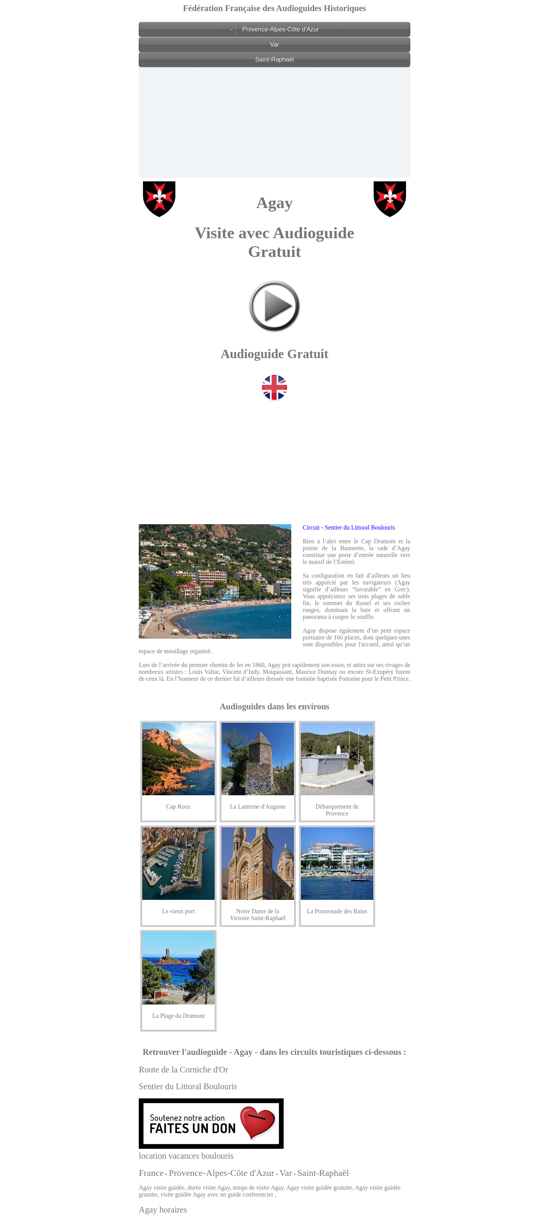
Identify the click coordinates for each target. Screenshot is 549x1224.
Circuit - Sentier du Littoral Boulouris (349, 527)
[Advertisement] (274, 124)
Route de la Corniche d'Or (183, 1069)
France (151, 1173)
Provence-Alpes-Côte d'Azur (280, 29)
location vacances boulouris (186, 1156)
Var (274, 44)
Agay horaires (163, 1209)
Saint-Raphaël (274, 59)
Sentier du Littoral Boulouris (188, 1086)
